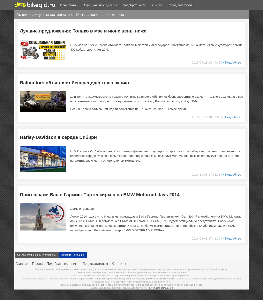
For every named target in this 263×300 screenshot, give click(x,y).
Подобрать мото (134, 5)
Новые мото (68, 5)
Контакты (119, 263)
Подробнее (233, 62)
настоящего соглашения (160, 288)
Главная (22, 263)
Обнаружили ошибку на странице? (37, 255)
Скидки (157, 5)
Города (37, 263)
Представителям (95, 263)
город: (181, 5)
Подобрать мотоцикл (62, 263)
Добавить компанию (72, 255)
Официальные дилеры (100, 5)
